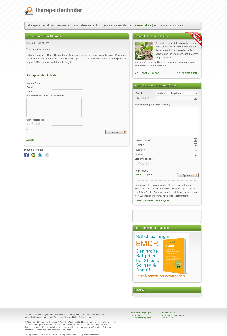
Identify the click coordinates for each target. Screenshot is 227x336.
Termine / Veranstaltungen (117, 25)
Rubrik (139, 93)
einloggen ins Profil (149, 73)
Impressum (167, 318)
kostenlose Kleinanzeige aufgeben (152, 200)
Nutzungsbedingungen (140, 313)
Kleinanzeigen (143, 25)
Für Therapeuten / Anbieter (169, 25)
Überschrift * (142, 98)
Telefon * (31, 91)
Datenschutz (136, 315)
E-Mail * (30, 87)
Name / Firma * (34, 83)
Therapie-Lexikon (90, 25)
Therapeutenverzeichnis (41, 25)
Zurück (30, 139)
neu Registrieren (187, 73)
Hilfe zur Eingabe (143, 174)
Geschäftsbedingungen (140, 318)
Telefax (139, 154)
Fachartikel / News (67, 25)
